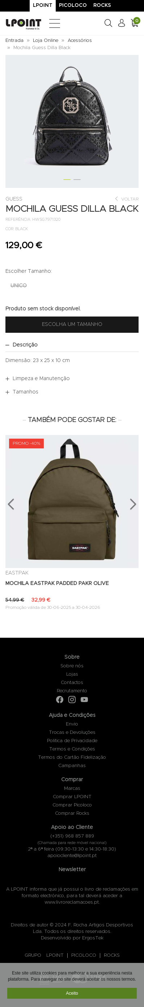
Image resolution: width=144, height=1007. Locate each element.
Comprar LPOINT (72, 797)
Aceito (72, 994)
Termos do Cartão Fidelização (72, 757)
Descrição (25, 345)
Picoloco (73, 5)
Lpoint (42, 5)
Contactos (72, 682)
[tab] (72, 345)
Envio (72, 724)
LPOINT (55, 955)
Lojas (72, 674)
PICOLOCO (83, 955)
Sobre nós (72, 666)
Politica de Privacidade (72, 741)
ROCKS (112, 955)
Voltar (126, 199)
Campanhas (72, 765)
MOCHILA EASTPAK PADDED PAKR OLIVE (57, 583)
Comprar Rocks (72, 813)
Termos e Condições (72, 749)
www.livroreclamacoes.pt (72, 902)
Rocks (102, 5)
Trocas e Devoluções (72, 732)
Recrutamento (72, 691)
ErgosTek (92, 938)
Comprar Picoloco (72, 805)
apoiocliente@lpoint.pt (72, 855)
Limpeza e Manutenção (41, 378)
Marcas (72, 788)
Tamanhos (25, 392)
